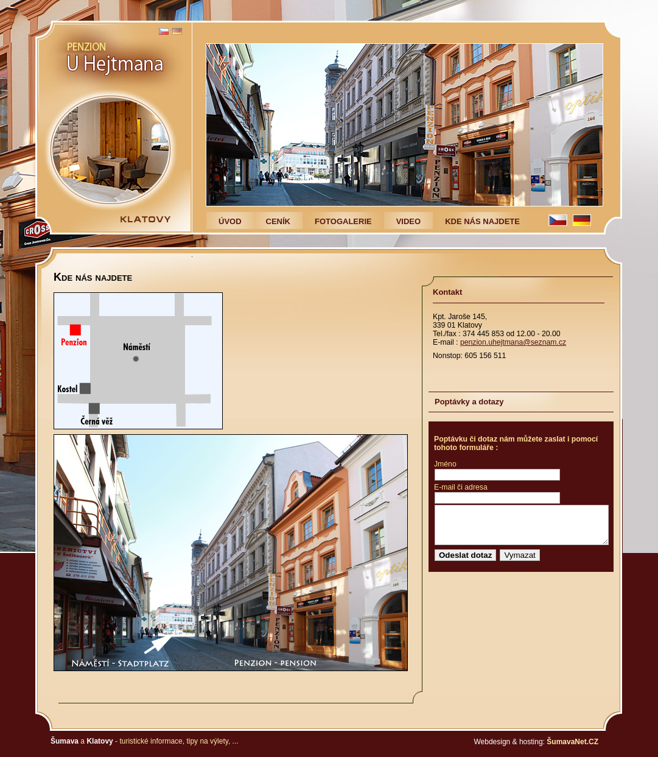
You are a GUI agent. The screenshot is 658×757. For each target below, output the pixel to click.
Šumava (65, 741)
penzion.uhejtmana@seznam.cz (513, 342)
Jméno (445, 464)
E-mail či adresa (461, 487)
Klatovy (99, 741)
